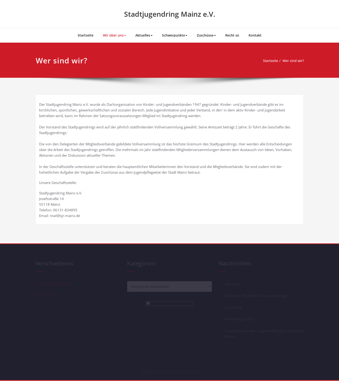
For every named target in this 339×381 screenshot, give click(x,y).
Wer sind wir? (293, 60)
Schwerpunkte (174, 35)
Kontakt (255, 35)
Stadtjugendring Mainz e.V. (169, 14)
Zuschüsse (206, 35)
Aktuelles (144, 35)
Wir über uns (114, 35)
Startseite (85, 35)
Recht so (232, 35)
